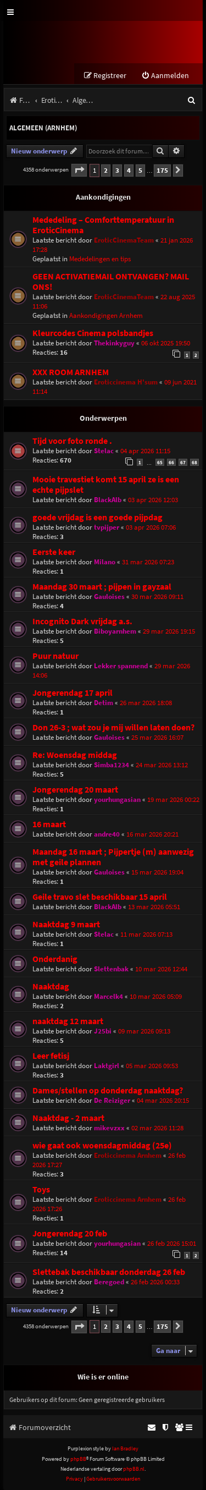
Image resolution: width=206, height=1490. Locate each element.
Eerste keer (53, 552)
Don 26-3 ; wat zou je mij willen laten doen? (113, 727)
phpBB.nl (133, 1468)
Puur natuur (55, 656)
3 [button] (117, 170)
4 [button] (129, 170)
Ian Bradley (125, 1448)
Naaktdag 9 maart (66, 924)
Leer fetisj (50, 1056)
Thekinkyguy (114, 343)
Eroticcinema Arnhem (128, 1155)
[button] (79, 170)
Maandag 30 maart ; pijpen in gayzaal (101, 586)
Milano (104, 562)
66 (171, 462)
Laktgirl (106, 1065)
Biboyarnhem (115, 631)
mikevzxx (109, 1127)
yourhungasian (117, 799)
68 (194, 462)
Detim (103, 702)
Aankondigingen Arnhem (106, 315)
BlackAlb (107, 499)
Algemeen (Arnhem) (43, 128)
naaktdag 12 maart (67, 1021)
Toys (41, 1189)
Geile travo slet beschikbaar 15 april (99, 897)
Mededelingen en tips (100, 258)
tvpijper (106, 527)
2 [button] (106, 170)
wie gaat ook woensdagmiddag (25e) (102, 1145)
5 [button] (140, 170)
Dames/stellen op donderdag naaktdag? (107, 1090)
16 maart (49, 824)
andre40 (107, 834)
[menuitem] (165, 75)
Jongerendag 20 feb (69, 1233)
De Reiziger (112, 1100)
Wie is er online (103, 1377)
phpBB (78, 1458)
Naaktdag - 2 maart (68, 1118)
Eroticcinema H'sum (126, 382)
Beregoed (109, 1281)
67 (183, 462)
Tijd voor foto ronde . (72, 441)
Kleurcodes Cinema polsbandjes (92, 333)
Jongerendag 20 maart (75, 789)
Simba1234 (111, 764)
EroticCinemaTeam (124, 240)
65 (160, 462)
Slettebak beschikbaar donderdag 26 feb (108, 1272)
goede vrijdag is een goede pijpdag (97, 517)
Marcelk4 (108, 996)
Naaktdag (50, 986)
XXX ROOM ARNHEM (70, 372)
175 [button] (162, 170)
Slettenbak (111, 969)
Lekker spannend (121, 665)
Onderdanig (54, 959)
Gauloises (109, 596)
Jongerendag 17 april (72, 693)
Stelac (104, 450)
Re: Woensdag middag (74, 755)
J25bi (103, 1031)
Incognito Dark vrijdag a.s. (82, 621)
